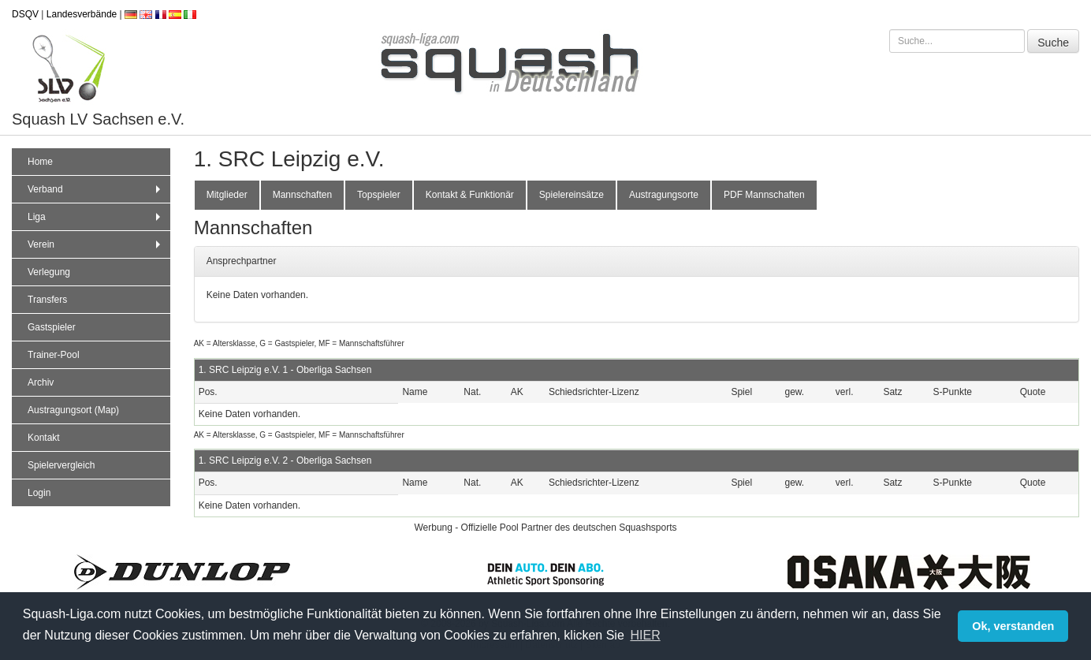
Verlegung (49, 272)
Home (40, 161)
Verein (96, 244)
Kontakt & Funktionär (470, 194)
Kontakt (44, 437)
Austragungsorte (663, 194)
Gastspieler (52, 327)
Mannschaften (302, 194)
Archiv (41, 382)
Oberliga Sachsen (333, 369)
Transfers (47, 299)
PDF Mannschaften (764, 194)
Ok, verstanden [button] (1013, 626)
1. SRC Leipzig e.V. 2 (244, 460)
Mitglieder (227, 194)
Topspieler (378, 194)
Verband (96, 189)
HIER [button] (645, 635)
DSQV (25, 14)
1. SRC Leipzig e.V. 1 (244, 369)
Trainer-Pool (54, 354)
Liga (96, 216)
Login (39, 492)
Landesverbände (82, 14)
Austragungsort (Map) (73, 410)
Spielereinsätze (571, 194)
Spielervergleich (61, 465)
